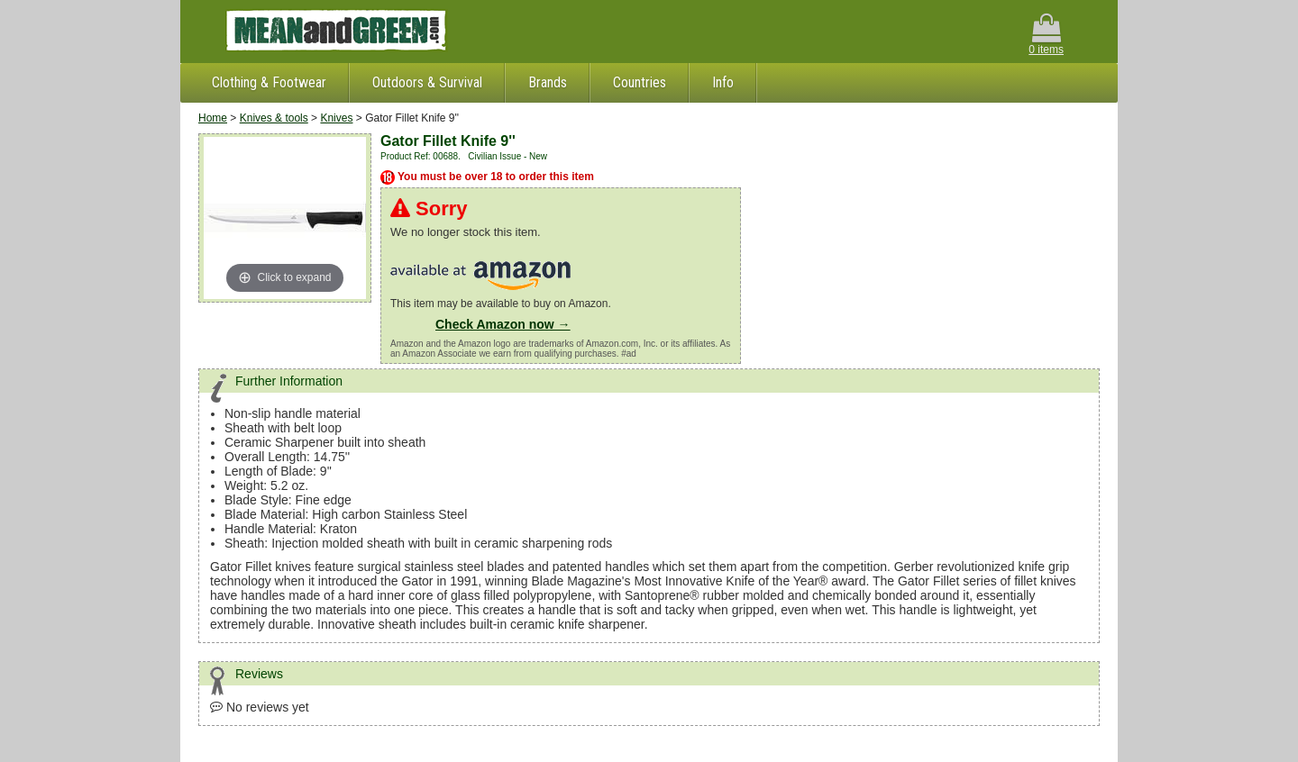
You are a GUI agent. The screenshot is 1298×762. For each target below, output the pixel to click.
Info (723, 82)
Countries (639, 82)
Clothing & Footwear (269, 82)
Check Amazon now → (503, 324)
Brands (547, 82)
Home (212, 118)
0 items (1046, 35)
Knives (336, 118)
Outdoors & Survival (427, 82)
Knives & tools (274, 118)
